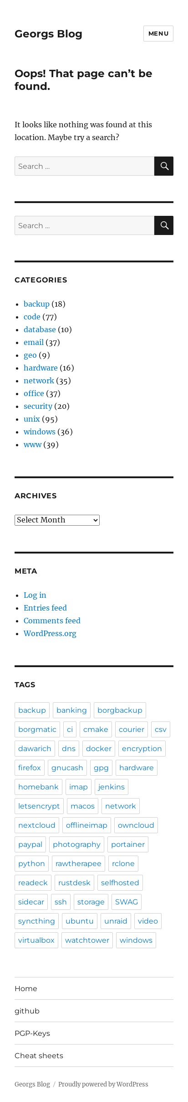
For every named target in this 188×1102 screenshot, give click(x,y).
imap (78, 787)
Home (26, 988)
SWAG (126, 902)
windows (40, 431)
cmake (95, 729)
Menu (158, 33)
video (148, 921)
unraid (115, 921)
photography (77, 844)
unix (32, 418)
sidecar (31, 902)
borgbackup (119, 710)
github (27, 1011)
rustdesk (74, 882)
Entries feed (45, 607)
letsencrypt (39, 806)
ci (70, 729)
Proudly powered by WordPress (103, 1084)
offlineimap (86, 825)
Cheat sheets (39, 1055)
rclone (123, 863)
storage (91, 902)
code (32, 316)
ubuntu (80, 921)
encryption (142, 748)
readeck (33, 882)
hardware (41, 367)
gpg (101, 767)
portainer (128, 844)
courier (131, 729)
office (34, 393)
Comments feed (52, 620)
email (34, 342)
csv (161, 729)
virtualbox (36, 940)
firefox (29, 767)
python (31, 863)
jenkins (111, 787)
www (32, 444)
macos (83, 806)
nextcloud (37, 825)
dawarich (34, 748)
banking (71, 710)
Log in (35, 595)
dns (69, 748)
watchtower (87, 940)
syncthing (36, 921)
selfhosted (120, 882)
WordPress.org (50, 633)
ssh (61, 902)
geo (30, 355)
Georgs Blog (48, 33)
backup (37, 303)
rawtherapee (79, 863)
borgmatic (37, 729)
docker (99, 748)
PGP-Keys (32, 1033)
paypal (30, 844)
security (38, 406)
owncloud (136, 825)
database (40, 329)
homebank (38, 787)
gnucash (67, 767)
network (39, 380)
